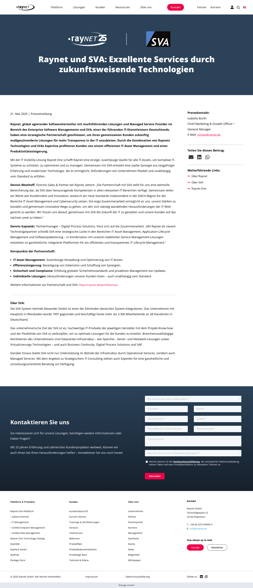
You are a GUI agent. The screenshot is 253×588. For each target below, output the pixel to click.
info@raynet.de (198, 528)
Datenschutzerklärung (138, 576)
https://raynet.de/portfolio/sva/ (100, 285)
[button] (191, 157)
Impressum (92, 576)
